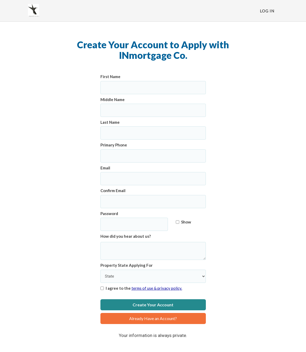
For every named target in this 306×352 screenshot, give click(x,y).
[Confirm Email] (153, 201)
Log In (267, 10)
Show (183, 222)
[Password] (134, 224)
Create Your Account (153, 304)
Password (109, 213)
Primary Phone (113, 144)
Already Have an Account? (153, 318)
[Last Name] (153, 133)
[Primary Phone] (153, 156)
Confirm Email (112, 190)
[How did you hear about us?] (153, 251)
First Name (110, 76)
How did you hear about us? (125, 236)
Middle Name (112, 99)
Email (105, 167)
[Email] (153, 178)
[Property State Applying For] (153, 276)
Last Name (110, 122)
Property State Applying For (126, 265)
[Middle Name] (153, 110)
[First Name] (153, 87)
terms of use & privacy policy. (157, 288)
